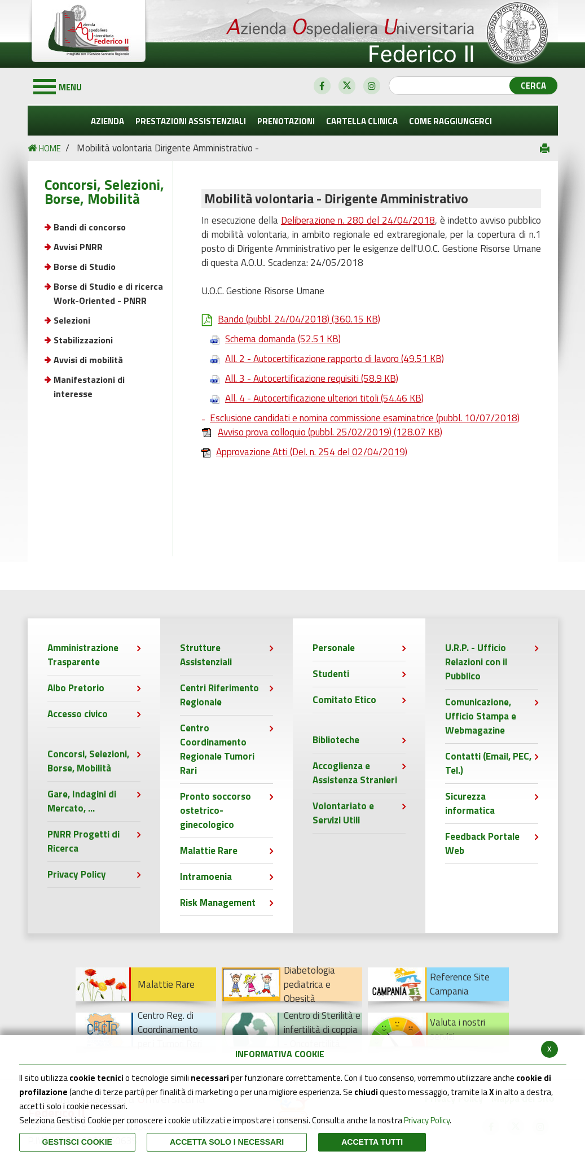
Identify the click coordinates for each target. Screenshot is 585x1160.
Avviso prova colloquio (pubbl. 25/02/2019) (321, 432)
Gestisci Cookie (77, 1141)
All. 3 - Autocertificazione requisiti (299, 378)
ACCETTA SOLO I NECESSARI (227, 1141)
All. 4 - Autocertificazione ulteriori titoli (312, 398)
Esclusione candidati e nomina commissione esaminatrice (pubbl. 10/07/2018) (365, 418)
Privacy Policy (427, 1120)
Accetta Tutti (372, 1141)
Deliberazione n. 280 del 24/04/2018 (358, 220)
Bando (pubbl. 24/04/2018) (290, 319)
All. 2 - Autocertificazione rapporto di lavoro (322, 358)
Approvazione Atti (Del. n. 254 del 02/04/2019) (304, 451)
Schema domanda (271, 339)
